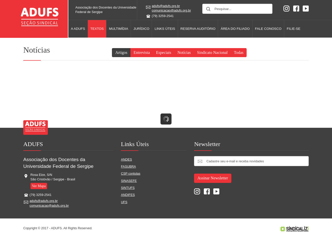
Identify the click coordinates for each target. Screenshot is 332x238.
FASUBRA (128, 166)
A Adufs (78, 29)
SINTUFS (128, 188)
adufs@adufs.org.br (166, 6)
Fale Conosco (268, 29)
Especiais (163, 52)
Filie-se (293, 29)
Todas (238, 52)
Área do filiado (235, 29)
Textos (97, 29)
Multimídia (118, 29)
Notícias (184, 52)
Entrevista (141, 52)
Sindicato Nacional (212, 52)
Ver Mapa (39, 186)
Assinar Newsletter (212, 178)
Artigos (121, 52)
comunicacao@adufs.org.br (171, 10)
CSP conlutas (130, 173)
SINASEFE (129, 181)
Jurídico (141, 29)
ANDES (126, 159)
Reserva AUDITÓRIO (198, 29)
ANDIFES (128, 195)
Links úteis (164, 29)
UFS (124, 202)
